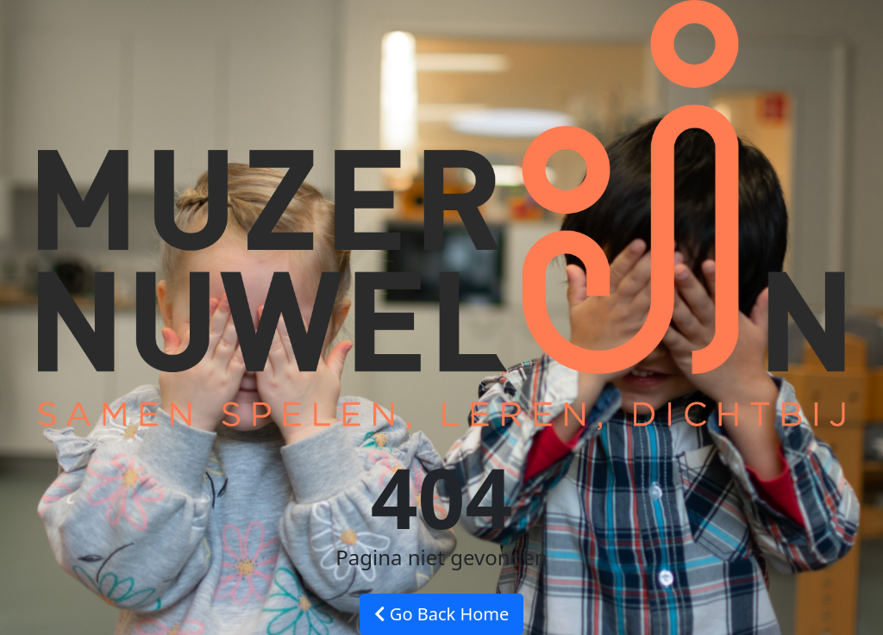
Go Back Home (442, 614)
